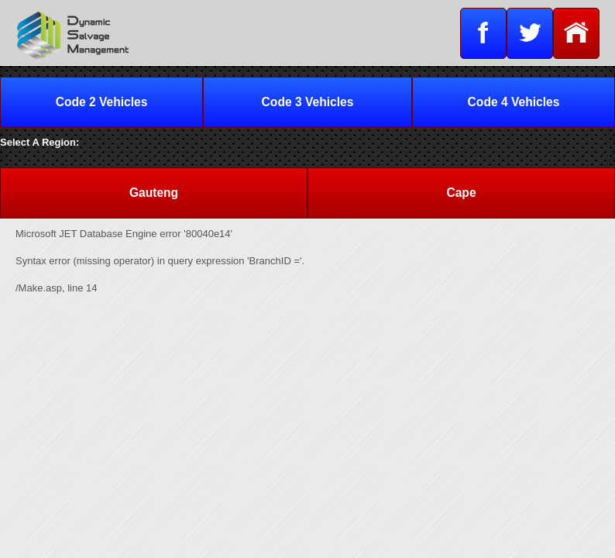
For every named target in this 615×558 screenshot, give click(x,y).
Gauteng (153, 192)
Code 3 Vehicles (308, 101)
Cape (461, 192)
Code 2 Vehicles (102, 101)
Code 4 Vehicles (514, 101)
